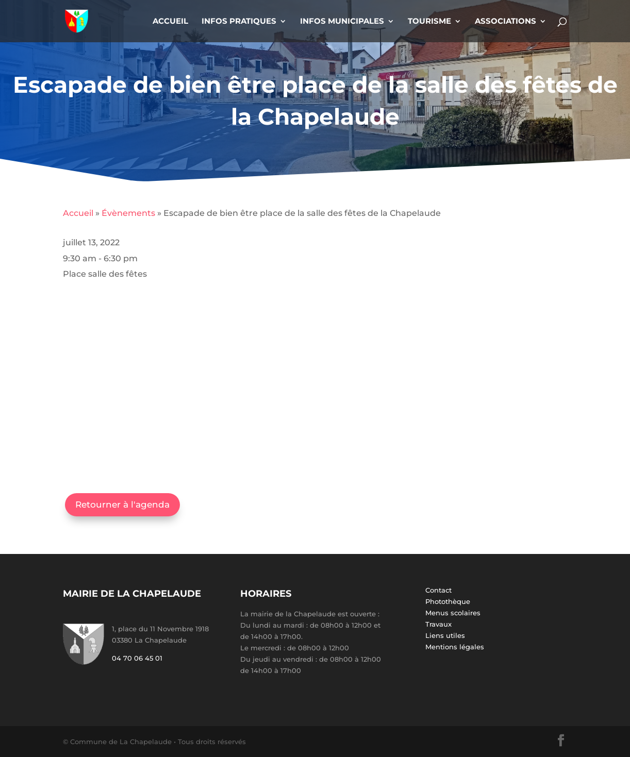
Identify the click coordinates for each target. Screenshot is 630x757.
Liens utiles (445, 635)
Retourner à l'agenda (122, 504)
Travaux (438, 624)
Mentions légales (454, 647)
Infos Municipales (342, 22)
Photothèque (447, 601)
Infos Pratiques (239, 22)
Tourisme (429, 22)
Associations (505, 22)
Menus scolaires (452, 613)
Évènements (128, 213)
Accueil (170, 22)
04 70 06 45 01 (137, 658)
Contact (438, 590)
